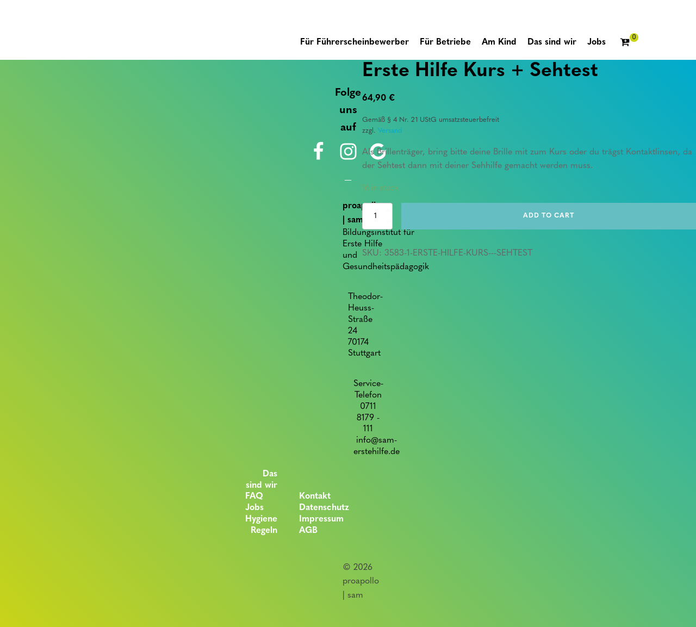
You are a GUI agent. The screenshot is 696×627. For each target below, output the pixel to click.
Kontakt (315, 496)
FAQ (254, 496)
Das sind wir (261, 480)
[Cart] (629, 42)
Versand (390, 130)
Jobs (254, 508)
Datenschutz (324, 508)
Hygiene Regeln (261, 525)
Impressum (321, 519)
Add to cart (548, 216)
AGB (308, 530)
